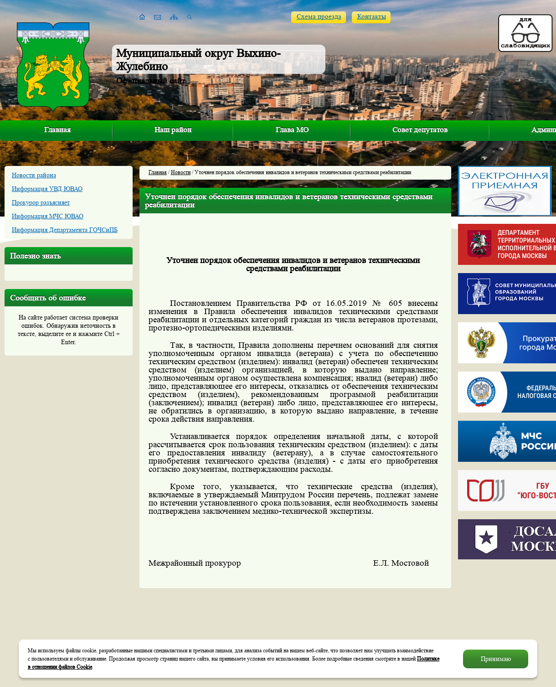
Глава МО (292, 129)
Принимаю (496, 658)
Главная (57, 129)
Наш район (172, 129)
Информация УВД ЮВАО (47, 188)
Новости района (34, 175)
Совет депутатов (420, 129)
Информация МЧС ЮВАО (47, 216)
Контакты (371, 17)
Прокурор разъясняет (41, 202)
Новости (180, 172)
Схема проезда (319, 17)
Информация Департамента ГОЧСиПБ (65, 229)
